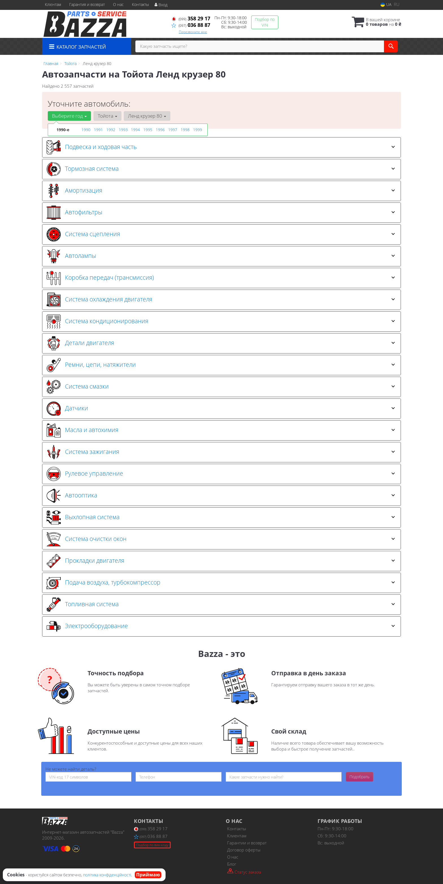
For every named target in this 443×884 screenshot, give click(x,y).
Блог (231, 864)
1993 (123, 129)
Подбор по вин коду (152, 844)
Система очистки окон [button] (221, 539)
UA (386, 4)
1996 (160, 129)
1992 (110, 129)
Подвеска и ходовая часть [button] (221, 147)
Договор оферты (243, 850)
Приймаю (148, 875)
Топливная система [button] (221, 605)
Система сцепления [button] (221, 234)
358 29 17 (190, 18)
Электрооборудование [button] (221, 626)
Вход (161, 4)
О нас (118, 4)
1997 (172, 129)
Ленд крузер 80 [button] (147, 116)
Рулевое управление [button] (221, 474)
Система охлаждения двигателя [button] (221, 300)
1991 (98, 129)
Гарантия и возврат (87, 4)
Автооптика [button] (221, 496)
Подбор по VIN (265, 22)
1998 (185, 129)
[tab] (221, 147)
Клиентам (236, 835)
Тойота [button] (107, 116)
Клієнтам (53, 4)
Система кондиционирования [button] (221, 321)
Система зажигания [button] (221, 452)
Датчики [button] (221, 409)
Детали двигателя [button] (221, 343)
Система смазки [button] (221, 387)
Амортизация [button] (221, 191)
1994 (135, 129)
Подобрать (359, 776)
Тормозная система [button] (221, 169)
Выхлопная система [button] (221, 517)
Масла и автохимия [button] (221, 430)
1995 (147, 129)
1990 (85, 129)
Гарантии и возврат (247, 843)
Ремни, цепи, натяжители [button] (221, 365)
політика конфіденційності (107, 874)
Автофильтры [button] (221, 213)
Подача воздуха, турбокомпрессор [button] (221, 583)
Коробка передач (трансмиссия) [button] (221, 278)
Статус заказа (244, 871)
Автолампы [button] (221, 256)
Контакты (140, 4)
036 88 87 (190, 24)
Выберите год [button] (69, 116)
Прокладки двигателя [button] (221, 561)
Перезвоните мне (193, 31)
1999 (197, 129)
